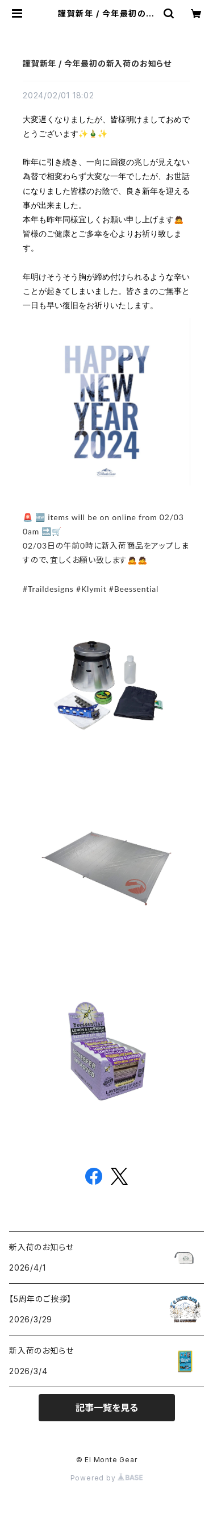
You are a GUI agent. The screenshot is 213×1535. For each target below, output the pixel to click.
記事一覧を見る (107, 1407)
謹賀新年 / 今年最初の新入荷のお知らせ (97, 63)
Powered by (106, 1478)
